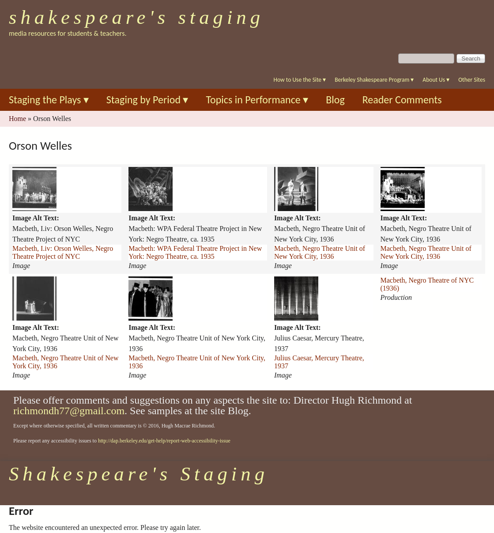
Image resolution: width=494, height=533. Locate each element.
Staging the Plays (49, 99)
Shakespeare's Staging (136, 17)
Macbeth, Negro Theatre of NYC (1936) (427, 284)
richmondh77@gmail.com (68, 410)
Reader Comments (402, 99)
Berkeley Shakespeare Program (374, 79)
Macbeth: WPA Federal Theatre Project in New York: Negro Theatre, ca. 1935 (195, 252)
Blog (335, 99)
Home (17, 118)
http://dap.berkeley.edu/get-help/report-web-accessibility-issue (164, 441)
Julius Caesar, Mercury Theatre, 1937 (319, 362)
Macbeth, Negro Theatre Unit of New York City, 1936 (319, 252)
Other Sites (471, 79)
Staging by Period (147, 99)
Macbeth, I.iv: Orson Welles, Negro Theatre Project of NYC (62, 252)
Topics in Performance (257, 99)
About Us (435, 79)
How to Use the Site (300, 79)
